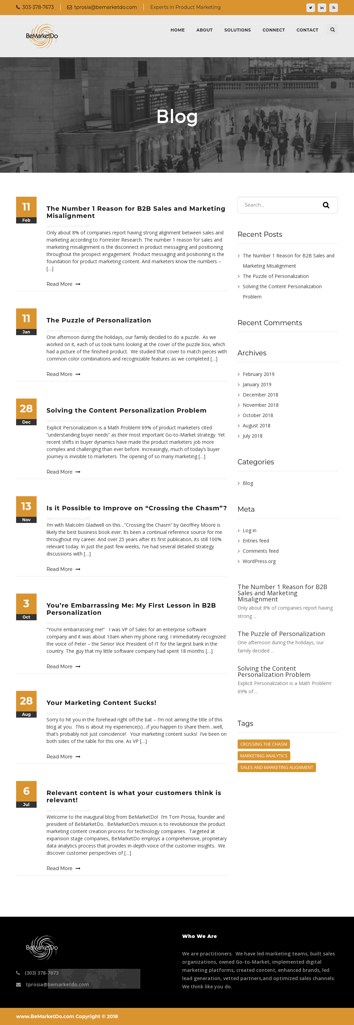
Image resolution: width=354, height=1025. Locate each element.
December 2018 (260, 394)
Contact (307, 30)
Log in (249, 530)
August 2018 (256, 425)
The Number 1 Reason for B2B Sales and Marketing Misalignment (136, 212)
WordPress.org (259, 561)
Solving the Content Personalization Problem (127, 410)
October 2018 (258, 415)
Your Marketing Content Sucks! (101, 703)
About (205, 30)
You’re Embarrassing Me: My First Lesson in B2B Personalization (131, 609)
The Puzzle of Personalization (99, 320)
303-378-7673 (35, 7)
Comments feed (261, 551)
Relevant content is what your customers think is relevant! (134, 796)
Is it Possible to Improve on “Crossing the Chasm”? (137, 508)
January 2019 (257, 384)
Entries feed (256, 540)
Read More (63, 284)
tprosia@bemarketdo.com (102, 7)
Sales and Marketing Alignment (276, 767)
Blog (248, 483)
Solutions (237, 30)
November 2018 (261, 405)
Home (177, 30)
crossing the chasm (263, 744)
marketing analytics (264, 756)
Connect (274, 30)
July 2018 (253, 435)
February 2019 (259, 374)
